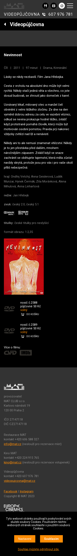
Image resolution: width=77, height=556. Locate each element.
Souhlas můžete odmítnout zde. (38, 549)
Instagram (26, 491)
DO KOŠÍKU (32, 314)
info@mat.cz (12, 444)
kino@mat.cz (13, 462)
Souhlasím (51, 538)
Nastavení (24, 538)
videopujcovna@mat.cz (19, 481)
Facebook (10, 491)
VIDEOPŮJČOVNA (22, 14)
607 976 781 (60, 14)
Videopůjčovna (24, 24)
